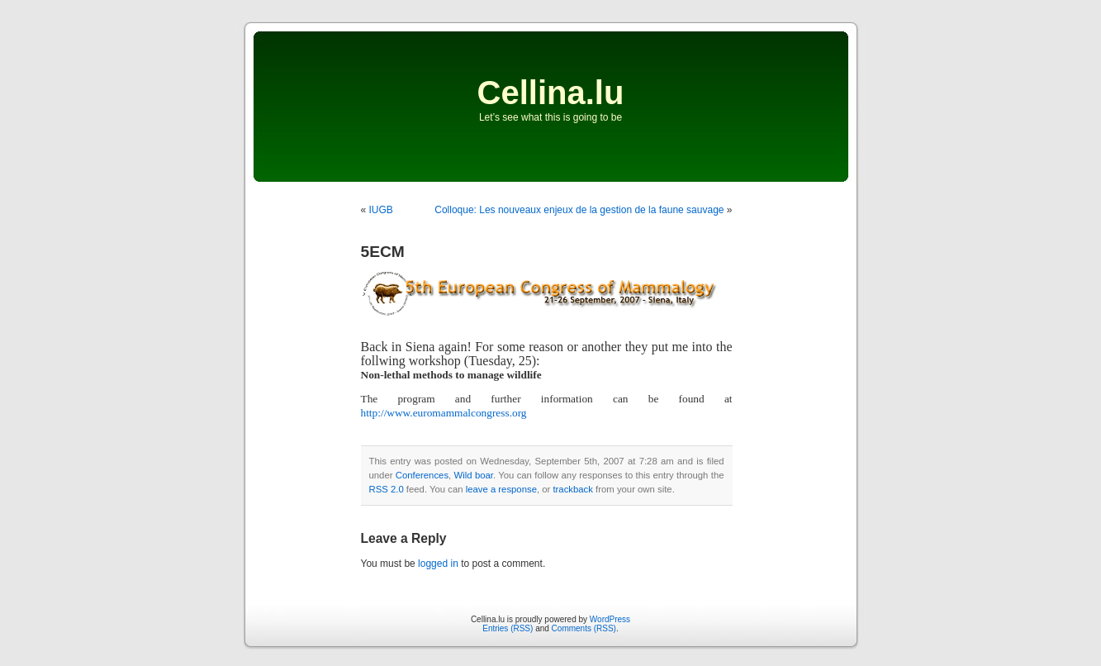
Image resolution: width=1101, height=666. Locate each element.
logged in (438, 563)
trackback (572, 489)
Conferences (422, 475)
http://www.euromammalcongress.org (444, 413)
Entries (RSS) (507, 628)
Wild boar (473, 475)
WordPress (610, 619)
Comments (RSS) (584, 628)
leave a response (501, 489)
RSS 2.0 (386, 489)
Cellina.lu (550, 92)
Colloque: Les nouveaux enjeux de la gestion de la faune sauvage (579, 210)
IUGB (381, 210)
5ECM (383, 251)
